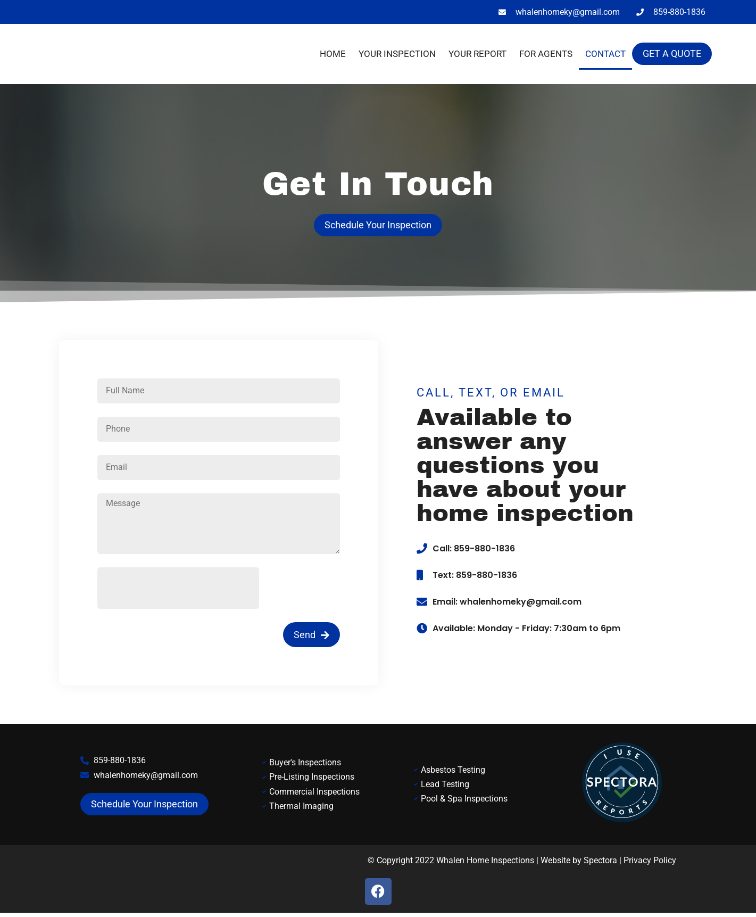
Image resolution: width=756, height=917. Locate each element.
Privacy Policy (650, 863)
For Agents (545, 53)
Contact (605, 53)
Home (333, 53)
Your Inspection (397, 53)
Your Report (477, 53)
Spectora (600, 863)
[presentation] (178, 591)
